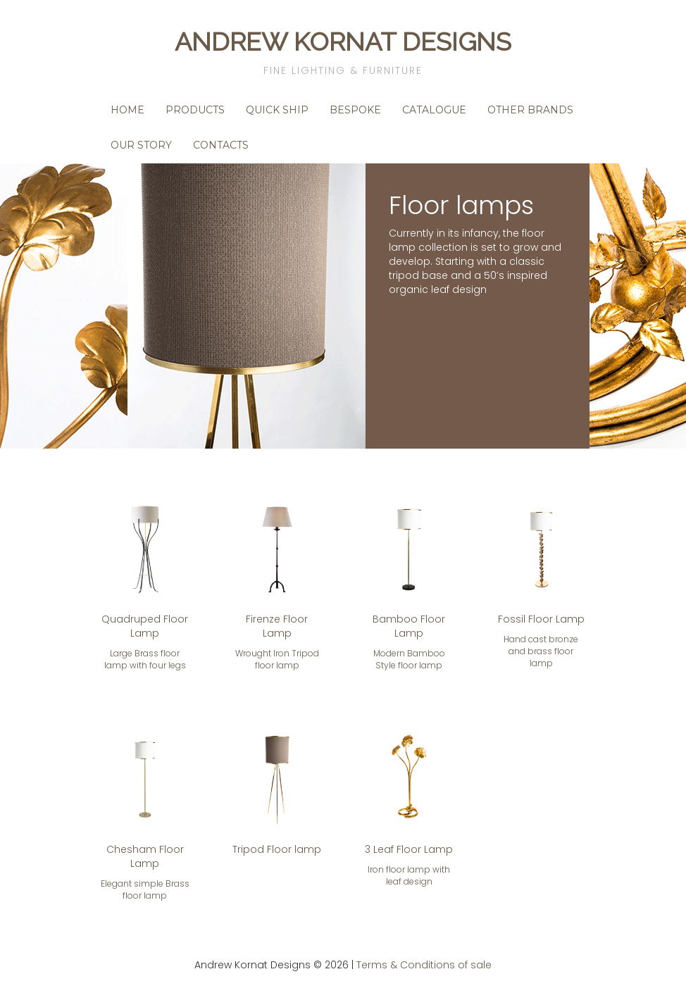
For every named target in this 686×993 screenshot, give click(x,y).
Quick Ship (277, 110)
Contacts (221, 145)
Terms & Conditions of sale (424, 965)
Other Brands (530, 110)
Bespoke (355, 110)
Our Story (141, 145)
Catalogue (434, 110)
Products (195, 110)
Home (127, 110)
